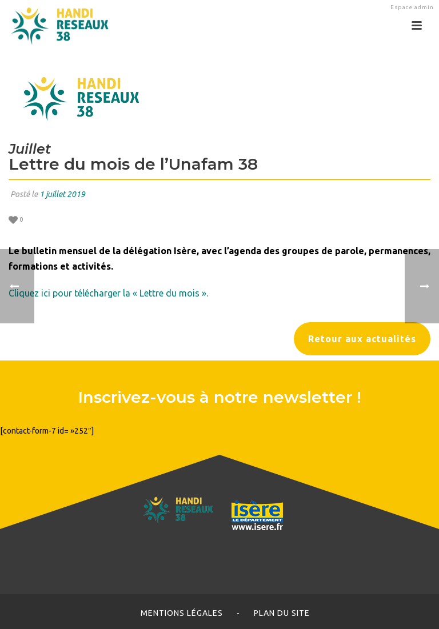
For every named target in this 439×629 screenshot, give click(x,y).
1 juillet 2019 (62, 194)
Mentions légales (182, 613)
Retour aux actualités (362, 339)
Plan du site (282, 613)
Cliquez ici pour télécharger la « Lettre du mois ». (108, 293)
